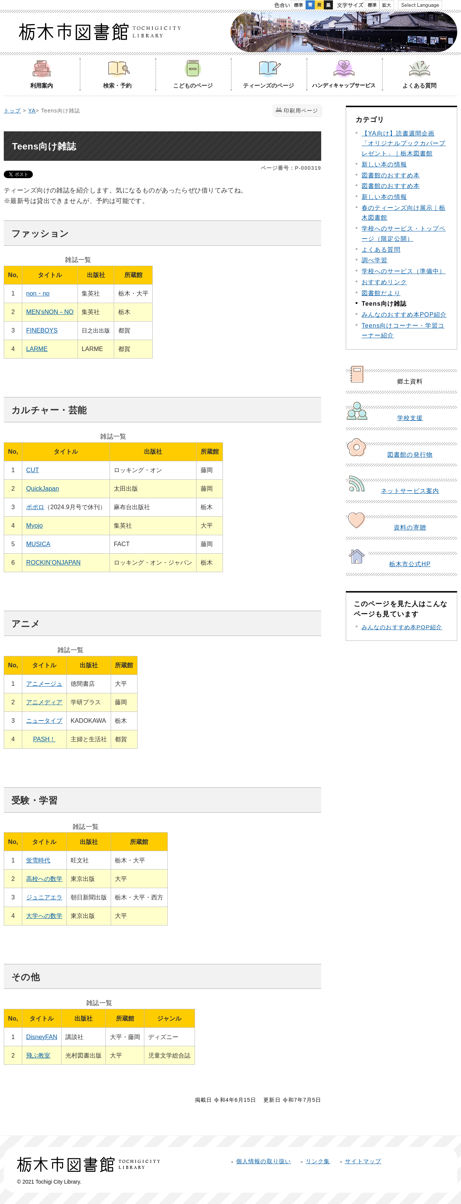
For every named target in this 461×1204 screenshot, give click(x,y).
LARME (37, 348)
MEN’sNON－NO (49, 311)
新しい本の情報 (384, 164)
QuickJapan (42, 488)
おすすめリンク (384, 282)
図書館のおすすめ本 (391, 175)
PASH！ (44, 739)
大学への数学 (44, 915)
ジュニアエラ (44, 897)
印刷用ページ (301, 111)
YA (32, 111)
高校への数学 (44, 878)
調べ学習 (374, 260)
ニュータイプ (44, 720)
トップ (12, 111)
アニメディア (44, 702)
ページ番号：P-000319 (291, 168)
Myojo (34, 525)
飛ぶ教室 (38, 1055)
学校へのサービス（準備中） (404, 271)
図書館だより (381, 293)
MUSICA (38, 543)
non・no (38, 293)
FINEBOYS (41, 330)
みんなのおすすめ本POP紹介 (404, 314)
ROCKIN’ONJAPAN (53, 562)
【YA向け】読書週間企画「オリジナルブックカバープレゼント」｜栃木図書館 (404, 143)
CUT (32, 470)
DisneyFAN (41, 1036)
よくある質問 (381, 249)
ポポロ (35, 506)
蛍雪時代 (38, 860)
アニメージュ (44, 683)
